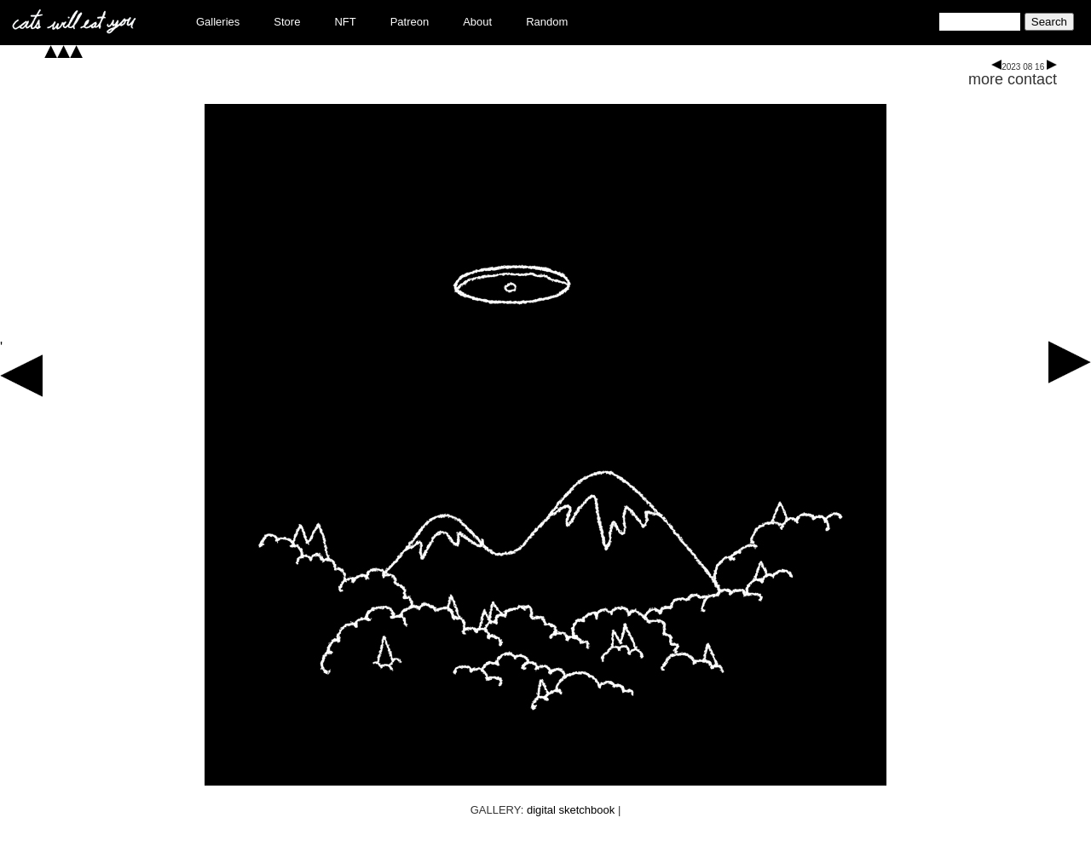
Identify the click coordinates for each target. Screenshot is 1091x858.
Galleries (218, 21)
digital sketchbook (571, 809)
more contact (1012, 79)
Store (287, 21)
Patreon (410, 21)
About (477, 21)
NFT (344, 21)
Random (547, 21)
